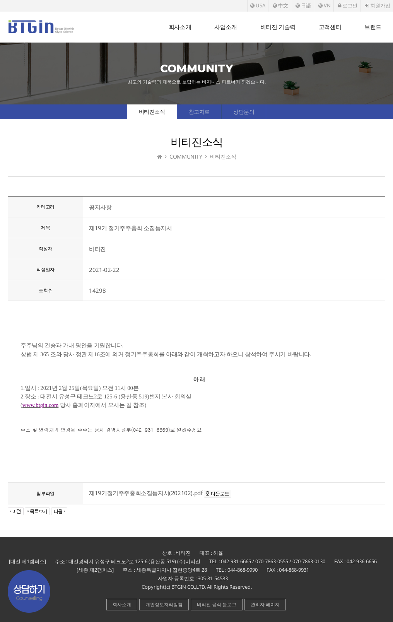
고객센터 (330, 27)
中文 (280, 5)
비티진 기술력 (278, 27)
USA (257, 5)
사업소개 (225, 27)
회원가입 (377, 5)
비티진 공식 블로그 (216, 604)
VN (324, 5)
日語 (303, 5)
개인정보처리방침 (164, 604)
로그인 (347, 5)
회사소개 (180, 27)
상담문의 (243, 111)
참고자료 (199, 111)
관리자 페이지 (265, 604)
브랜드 (372, 27)
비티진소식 (152, 111)
